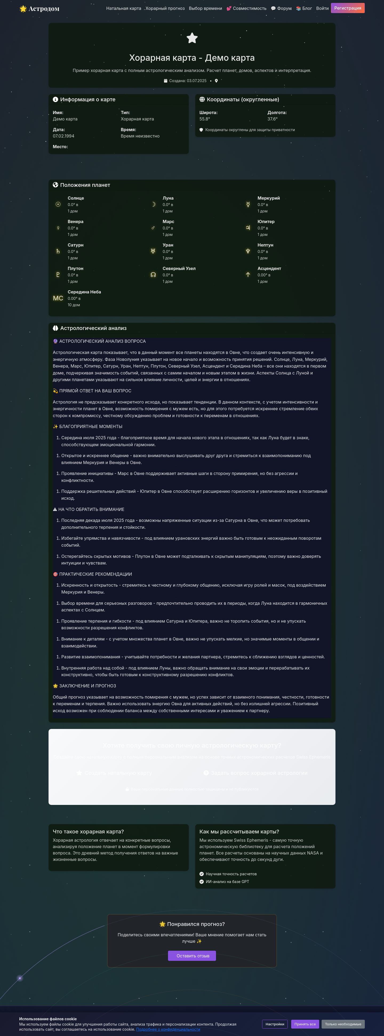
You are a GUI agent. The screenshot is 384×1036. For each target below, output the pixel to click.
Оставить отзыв (193, 955)
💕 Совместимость (246, 8)
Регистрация (347, 8)
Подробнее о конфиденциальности (168, 1029)
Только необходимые (343, 1024)
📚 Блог (304, 8)
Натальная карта (123, 8)
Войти (322, 8)
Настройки (275, 1024)
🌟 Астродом (39, 8)
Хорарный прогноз (165, 8)
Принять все (305, 1024)
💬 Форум (281, 8)
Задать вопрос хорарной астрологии (255, 773)
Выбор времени (205, 8)
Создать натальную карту (114, 773)
